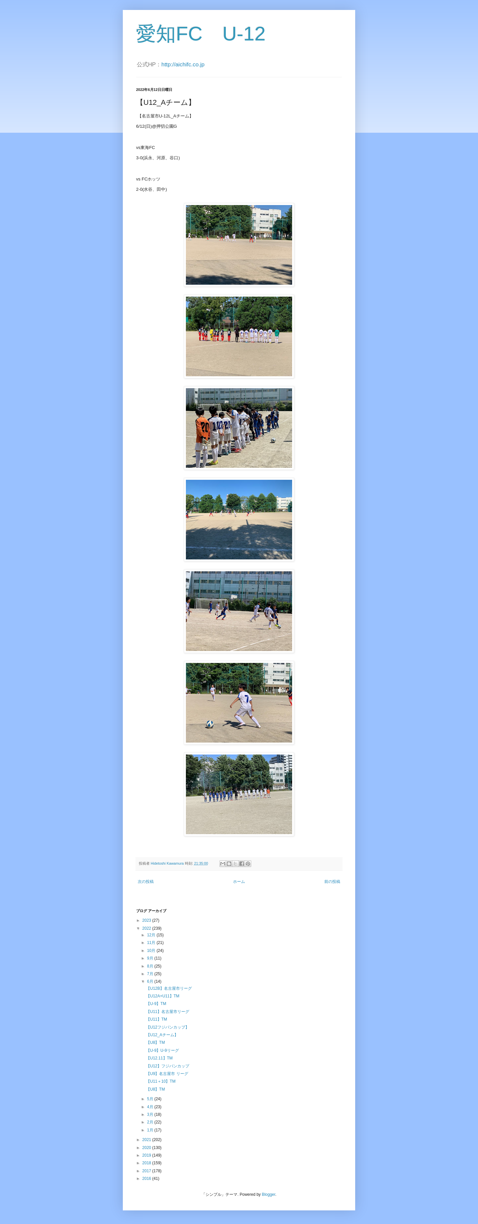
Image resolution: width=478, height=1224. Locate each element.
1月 (150, 1130)
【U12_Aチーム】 (162, 1035)
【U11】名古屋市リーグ (167, 1011)
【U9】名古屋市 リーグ (167, 1073)
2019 (147, 1155)
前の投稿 (332, 881)
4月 (150, 1107)
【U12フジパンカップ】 (167, 1027)
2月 (150, 1122)
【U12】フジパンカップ (167, 1066)
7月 (150, 974)
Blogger (269, 1194)
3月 (150, 1114)
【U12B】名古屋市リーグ (169, 988)
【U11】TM (156, 1019)
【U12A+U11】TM (162, 996)
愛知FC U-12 (201, 34)
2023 (147, 920)
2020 (147, 1147)
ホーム (239, 881)
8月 (150, 966)
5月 (150, 1099)
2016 (147, 1178)
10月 (152, 950)
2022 (147, 928)
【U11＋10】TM (161, 1081)
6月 (150, 981)
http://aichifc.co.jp (182, 64)
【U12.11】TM (159, 1058)
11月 (152, 942)
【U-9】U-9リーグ (162, 1050)
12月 (152, 935)
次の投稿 (146, 881)
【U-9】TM (156, 1003)
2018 (147, 1163)
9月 (150, 958)
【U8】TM (155, 1042)
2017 (147, 1171)
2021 (147, 1139)
